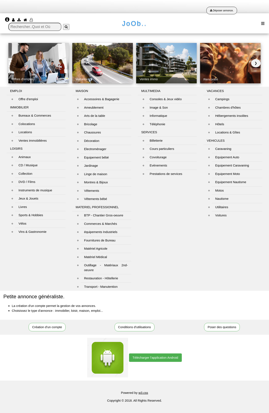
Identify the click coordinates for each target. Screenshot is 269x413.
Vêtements (91, 190)
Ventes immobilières (32, 140)
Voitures (221, 215)
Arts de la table (94, 115)
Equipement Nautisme (230, 182)
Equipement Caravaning (232, 165)
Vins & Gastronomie (32, 231)
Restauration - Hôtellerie (101, 278)
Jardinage (91, 165)
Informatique (158, 115)
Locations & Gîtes (227, 132)
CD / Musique (28, 165)
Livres (22, 207)
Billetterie (156, 140)
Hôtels (219, 124)
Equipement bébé (96, 157)
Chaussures (92, 132)
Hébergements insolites (231, 115)
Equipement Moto (227, 174)
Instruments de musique (35, 190)
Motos (219, 190)
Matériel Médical (95, 257)
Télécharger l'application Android (155, 357)
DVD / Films (26, 182)
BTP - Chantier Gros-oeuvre (103, 215)
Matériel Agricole (95, 248)
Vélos (22, 223)
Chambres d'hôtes (228, 107)
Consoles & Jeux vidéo (166, 99)
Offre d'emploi (28, 99)
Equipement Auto (227, 157)
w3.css (143, 392)
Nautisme (221, 198)
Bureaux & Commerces (34, 115)
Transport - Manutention (101, 286)
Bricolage (90, 124)
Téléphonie (157, 124)
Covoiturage (158, 157)
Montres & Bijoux (96, 182)
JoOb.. (134, 23)
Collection (25, 173)
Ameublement (94, 107)
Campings (222, 99)
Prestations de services (166, 174)
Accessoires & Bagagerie (101, 99)
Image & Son (159, 107)
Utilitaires (221, 207)
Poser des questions (222, 327)
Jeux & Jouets (28, 198)
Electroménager (95, 149)
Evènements (158, 165)
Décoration (91, 141)
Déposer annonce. (221, 10)
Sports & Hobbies (30, 215)
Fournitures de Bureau (99, 240)
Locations (25, 132)
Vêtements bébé (95, 199)
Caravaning (223, 149)
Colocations (26, 124)
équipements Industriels (100, 232)
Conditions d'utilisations (134, 327)
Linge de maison (95, 174)
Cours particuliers (162, 149)
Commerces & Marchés (100, 223)
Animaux (24, 157)
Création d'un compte (47, 327)
